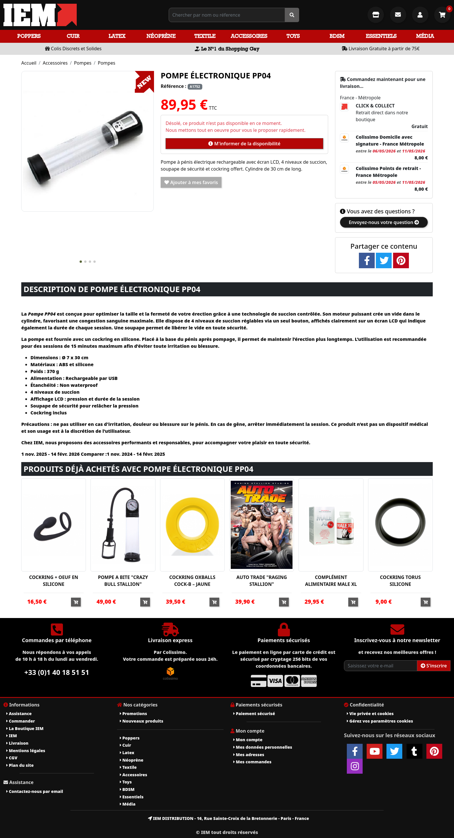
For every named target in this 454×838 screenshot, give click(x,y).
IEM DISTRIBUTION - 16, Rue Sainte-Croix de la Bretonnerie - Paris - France (228, 818)
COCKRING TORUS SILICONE (400, 580)
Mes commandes (252, 761)
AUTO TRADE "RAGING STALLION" (261, 580)
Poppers (29, 36)
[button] (81, 261)
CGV (11, 757)
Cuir (73, 36)
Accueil (28, 63)
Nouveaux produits (141, 721)
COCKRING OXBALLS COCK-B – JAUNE (192, 580)
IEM (11, 735)
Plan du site (20, 765)
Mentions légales (25, 750)
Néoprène (161, 36)
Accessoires (249, 36)
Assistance (19, 713)
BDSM (337, 36)
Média (425, 36)
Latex (117, 36)
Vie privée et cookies (370, 713)
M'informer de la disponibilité (244, 143)
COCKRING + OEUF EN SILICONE (53, 580)
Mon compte (247, 739)
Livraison (17, 743)
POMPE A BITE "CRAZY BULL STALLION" (123, 580)
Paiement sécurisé (254, 713)
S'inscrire (434, 666)
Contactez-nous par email (34, 791)
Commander (20, 721)
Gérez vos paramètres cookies (380, 721)
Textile (205, 36)
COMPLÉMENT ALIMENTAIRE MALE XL (331, 580)
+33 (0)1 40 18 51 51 (56, 672)
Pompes (82, 63)
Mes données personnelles (262, 747)
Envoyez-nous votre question (384, 222)
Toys (293, 36)
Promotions (133, 713)
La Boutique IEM (24, 728)
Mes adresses (248, 754)
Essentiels (381, 36)
